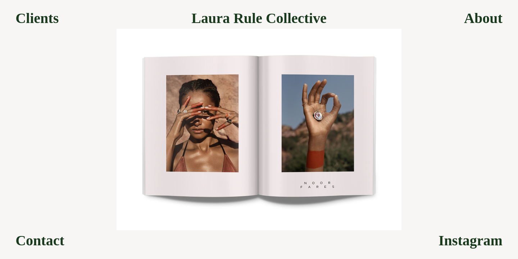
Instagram (471, 240)
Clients (37, 18)
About (483, 18)
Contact (39, 240)
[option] (259, 129)
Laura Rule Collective (259, 18)
